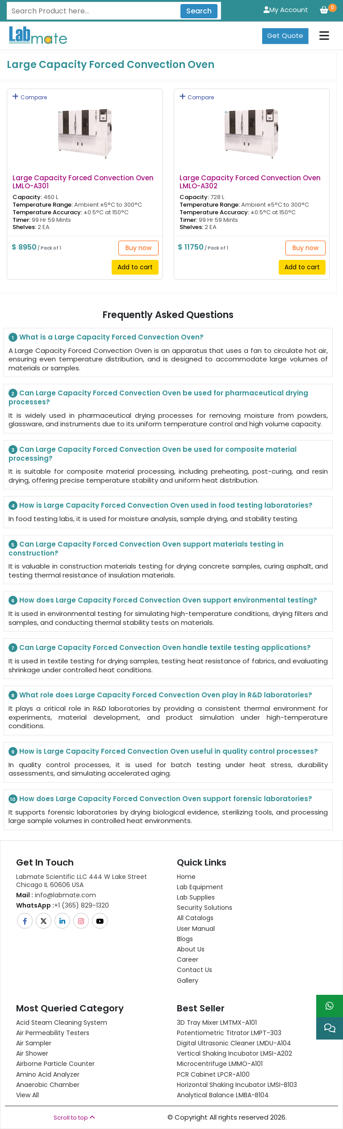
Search (199, 11)
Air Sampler (33, 1043)
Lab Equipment (200, 887)
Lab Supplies (196, 897)
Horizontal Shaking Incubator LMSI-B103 (237, 1085)
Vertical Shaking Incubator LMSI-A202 (234, 1053)
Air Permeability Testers (52, 1033)
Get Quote (285, 35)
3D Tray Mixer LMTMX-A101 (217, 1023)
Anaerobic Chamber (47, 1085)
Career (187, 959)
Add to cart (135, 267)
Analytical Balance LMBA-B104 (223, 1095)
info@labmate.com (56, 895)
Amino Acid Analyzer (47, 1074)
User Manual (196, 929)
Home (186, 877)
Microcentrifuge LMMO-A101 (220, 1064)
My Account (286, 9)
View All (27, 1095)
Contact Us (194, 970)
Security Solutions (204, 908)
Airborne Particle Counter (55, 1064)
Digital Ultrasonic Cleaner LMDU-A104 (234, 1043)
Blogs (185, 939)
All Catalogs (195, 918)
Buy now (138, 247)
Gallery (187, 980)
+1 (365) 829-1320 (62, 905)
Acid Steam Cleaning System (61, 1023)
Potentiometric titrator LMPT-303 (229, 1033)
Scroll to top (74, 1117)
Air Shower (32, 1053)
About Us (191, 949)
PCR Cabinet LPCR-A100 (213, 1074)
